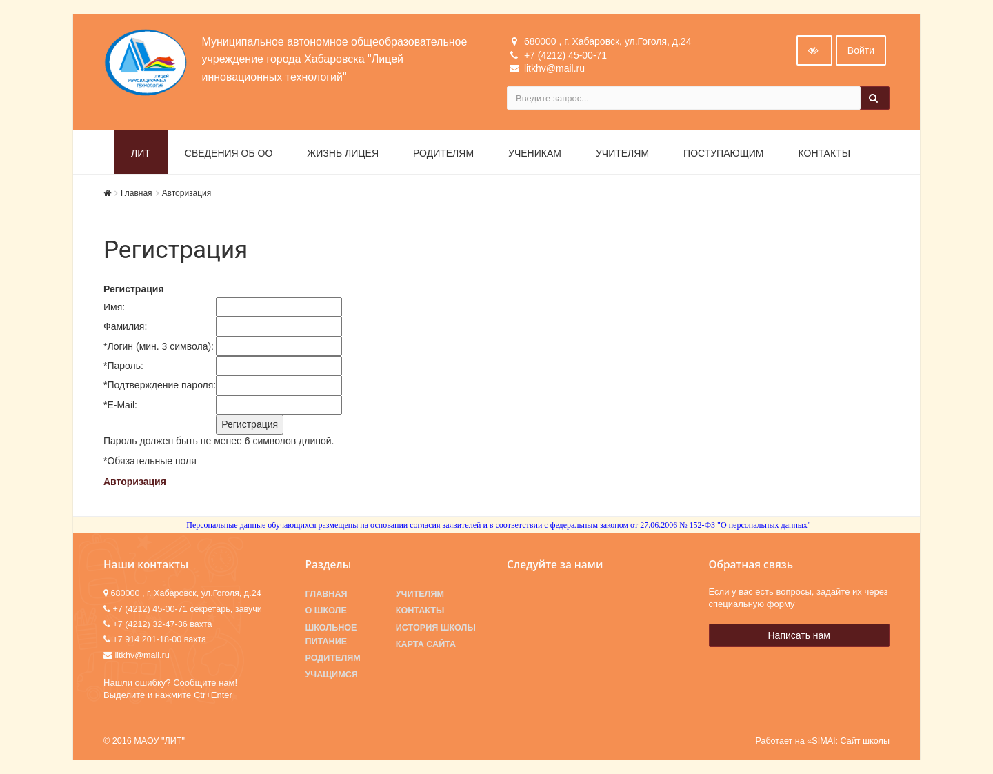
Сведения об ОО (229, 153)
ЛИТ (140, 153)
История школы (436, 628)
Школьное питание (331, 634)
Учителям (622, 153)
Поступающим (723, 153)
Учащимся (331, 674)
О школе (326, 610)
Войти (860, 50)
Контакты (825, 153)
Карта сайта (426, 644)
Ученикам (534, 153)
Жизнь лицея (343, 153)
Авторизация (187, 193)
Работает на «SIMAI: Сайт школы (822, 741)
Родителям (443, 153)
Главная (136, 193)
